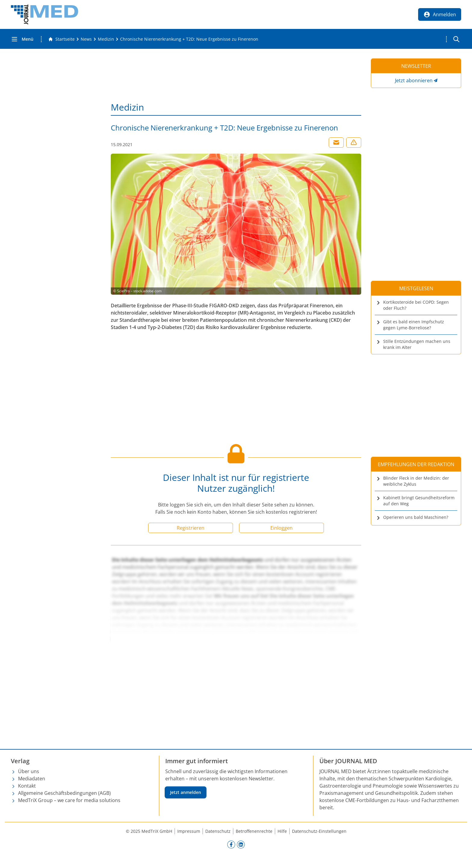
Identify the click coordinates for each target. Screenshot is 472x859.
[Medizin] (106, 39)
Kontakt (27, 785)
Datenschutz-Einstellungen (319, 831)
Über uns (28, 771)
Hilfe (282, 831)
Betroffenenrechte (254, 831)
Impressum (188, 831)
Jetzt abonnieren (414, 80)
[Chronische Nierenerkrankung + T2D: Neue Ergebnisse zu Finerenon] (189, 39)
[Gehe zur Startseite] (61, 39)
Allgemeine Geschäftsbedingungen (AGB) (64, 793)
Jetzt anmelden (185, 792)
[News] (86, 39)
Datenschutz (218, 831)
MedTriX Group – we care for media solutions (69, 800)
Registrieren (190, 528)
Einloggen (281, 528)
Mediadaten (31, 778)
